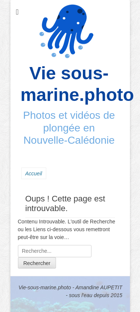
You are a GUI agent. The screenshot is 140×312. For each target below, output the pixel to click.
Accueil (33, 173)
